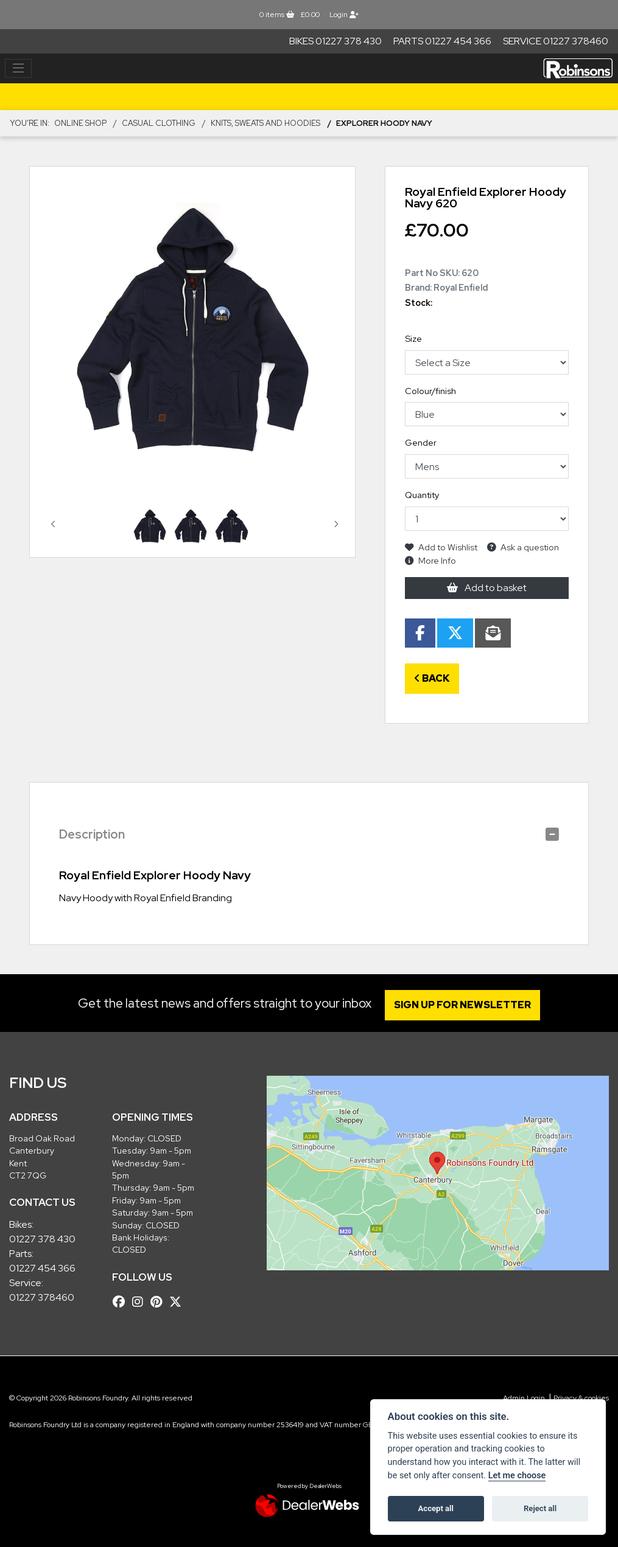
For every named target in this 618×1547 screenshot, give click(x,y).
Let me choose (517, 1475)
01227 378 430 (42, 1239)
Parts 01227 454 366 (442, 41)
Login (344, 14)
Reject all (540, 1508)
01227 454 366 (42, 1268)
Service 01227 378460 (555, 41)
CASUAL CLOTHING (158, 123)
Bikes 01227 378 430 (335, 41)
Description (92, 834)
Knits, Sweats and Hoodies (265, 123)
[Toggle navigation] (18, 68)
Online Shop (80, 123)
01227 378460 (41, 1297)
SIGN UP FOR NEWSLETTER (464, 1004)
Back (432, 678)
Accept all (436, 1508)
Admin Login (524, 1398)
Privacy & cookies (581, 1398)
